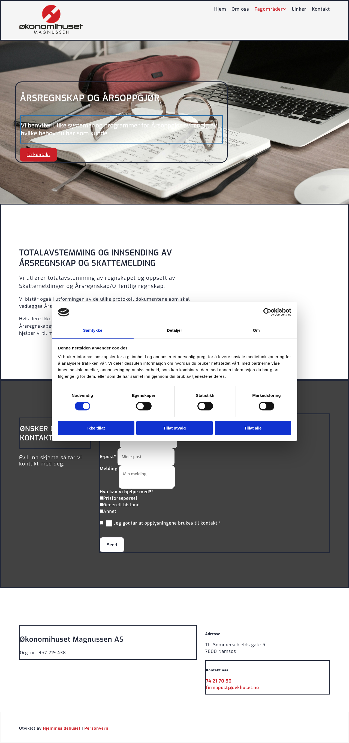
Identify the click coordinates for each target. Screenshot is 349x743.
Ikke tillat (96, 428)
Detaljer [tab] (174, 330)
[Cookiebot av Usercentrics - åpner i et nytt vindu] (267, 312)
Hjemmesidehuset (62, 728)
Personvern (96, 728)
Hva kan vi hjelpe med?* (127, 492)
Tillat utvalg (174, 428)
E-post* (108, 456)
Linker (299, 9)
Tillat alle (253, 428)
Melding (109, 468)
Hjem (220, 9)
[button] (38, 155)
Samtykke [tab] (93, 330)
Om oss (240, 9)
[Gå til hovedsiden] (51, 32)
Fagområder (269, 9)
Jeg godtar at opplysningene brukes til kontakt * (167, 523)
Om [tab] (256, 330)
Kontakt (321, 9)
